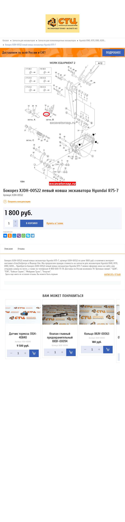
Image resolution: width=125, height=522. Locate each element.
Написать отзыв (112, 274)
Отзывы (21, 248)
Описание (8, 248)
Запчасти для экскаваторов (24, 40)
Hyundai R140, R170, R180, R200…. (92, 40)
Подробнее (113, 52)
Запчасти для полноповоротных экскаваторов (57, 40)
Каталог (6, 40)
